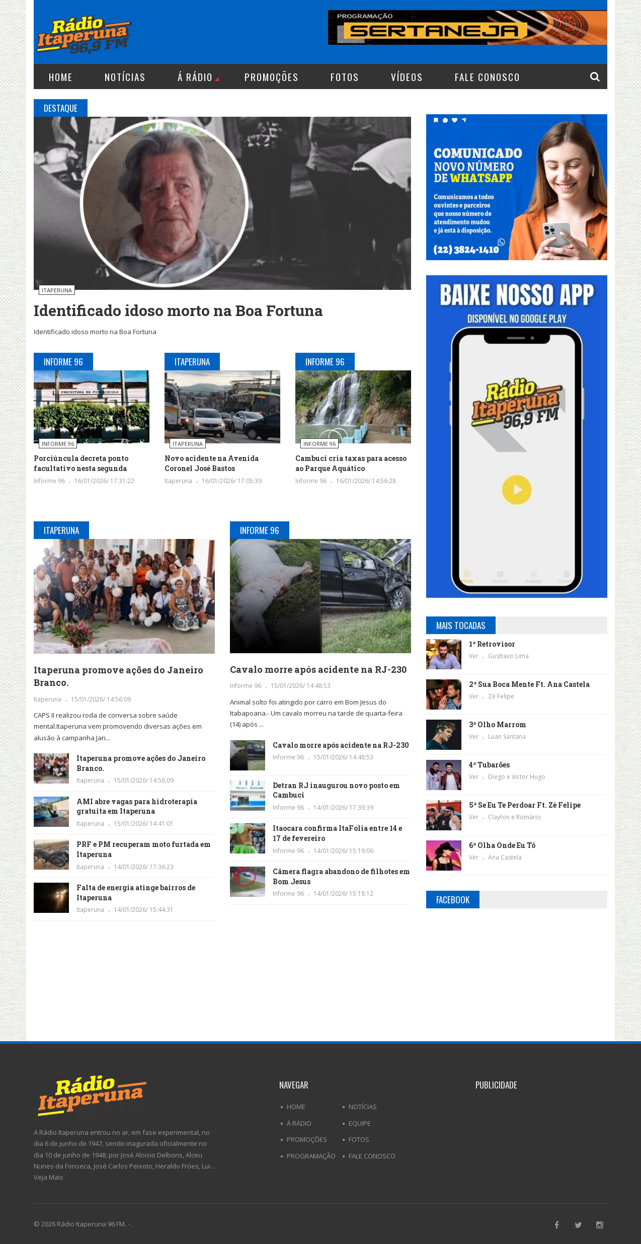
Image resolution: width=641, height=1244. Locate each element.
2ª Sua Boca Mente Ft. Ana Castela (529, 684)
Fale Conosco (487, 76)
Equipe (360, 1123)
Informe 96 (58, 443)
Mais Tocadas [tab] (461, 625)
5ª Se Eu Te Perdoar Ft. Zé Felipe (525, 805)
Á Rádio (198, 76)
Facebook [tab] (452, 899)
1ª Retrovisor (492, 644)
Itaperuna (57, 290)
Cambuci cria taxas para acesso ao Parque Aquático (351, 463)
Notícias (125, 76)
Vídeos (407, 76)
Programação (311, 1155)
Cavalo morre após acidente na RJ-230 (318, 669)
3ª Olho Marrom (497, 724)
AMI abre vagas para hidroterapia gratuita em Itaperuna (136, 806)
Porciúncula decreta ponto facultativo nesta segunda (81, 463)
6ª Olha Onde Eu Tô (502, 845)
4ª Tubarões (489, 764)
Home (61, 76)
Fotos (345, 76)
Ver (474, 656)
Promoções (272, 76)
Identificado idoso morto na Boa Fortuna (178, 310)
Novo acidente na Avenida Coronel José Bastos (212, 463)
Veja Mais (48, 1177)
